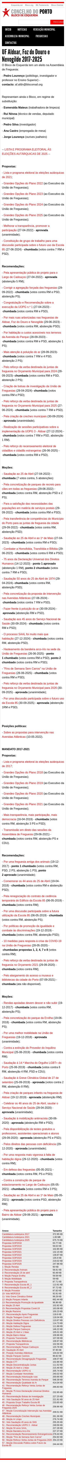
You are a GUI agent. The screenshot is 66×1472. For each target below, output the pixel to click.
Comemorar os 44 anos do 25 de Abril (27, 881)
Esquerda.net (17, 5)
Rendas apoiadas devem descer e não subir (30, 1002)
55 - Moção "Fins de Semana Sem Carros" (22, 1437)
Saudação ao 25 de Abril (19, 473)
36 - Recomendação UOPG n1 (16, 1371)
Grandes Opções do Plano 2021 (23, 804)
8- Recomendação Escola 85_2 (17, 1287)
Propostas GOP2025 (12, 1264)
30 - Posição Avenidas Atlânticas (17, 1353)
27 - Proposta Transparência (15, 1344)
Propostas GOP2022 (12, 1255)
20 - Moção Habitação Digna (15, 1323)
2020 (40, 793)
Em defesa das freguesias (19, 1169)
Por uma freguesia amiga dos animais (27, 861)
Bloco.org (29, 5)
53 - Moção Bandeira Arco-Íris (16, 1431)
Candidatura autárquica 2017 (15, 1234)
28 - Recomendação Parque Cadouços (20, 1347)
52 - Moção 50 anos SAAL (14, 1428)
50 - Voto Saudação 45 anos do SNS (19, 1422)
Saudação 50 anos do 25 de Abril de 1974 (29, 578)
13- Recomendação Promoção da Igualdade (23, 1302)
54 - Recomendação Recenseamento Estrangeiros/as (27, 1434)
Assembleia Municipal (17, 36)
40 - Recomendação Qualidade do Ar (19, 1382)
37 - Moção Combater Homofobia (17, 1374)
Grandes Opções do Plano (20, 793)
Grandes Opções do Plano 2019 (24, 783)
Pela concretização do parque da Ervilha (28, 1017)
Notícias (22, 29)
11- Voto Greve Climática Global (17, 1296)
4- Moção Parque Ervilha (13, 1276)
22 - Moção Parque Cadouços (16, 1329)
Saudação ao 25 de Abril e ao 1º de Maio (29, 538)
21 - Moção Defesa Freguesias (16, 1326)
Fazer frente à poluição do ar (21, 608)
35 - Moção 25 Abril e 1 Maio (15, 1368)
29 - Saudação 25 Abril (12, 1350)
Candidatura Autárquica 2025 (15, 1240)
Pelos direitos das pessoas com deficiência (30, 1144)
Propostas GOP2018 (12, 1243)
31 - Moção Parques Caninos (15, 1356)
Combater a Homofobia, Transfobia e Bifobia (31, 548)
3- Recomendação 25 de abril (16, 1273)
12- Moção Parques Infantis (15, 1299)
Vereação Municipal (44, 29)
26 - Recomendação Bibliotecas (17, 1341)
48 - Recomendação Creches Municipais (21, 1416)
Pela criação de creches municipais (25, 416)
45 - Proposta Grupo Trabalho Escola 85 (21, 1402)
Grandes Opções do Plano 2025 (23, 215)
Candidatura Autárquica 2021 (15, 1237)
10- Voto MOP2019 (11, 1293)
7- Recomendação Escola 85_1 (17, 1284)
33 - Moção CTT (9, 1362)
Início (8, 29)
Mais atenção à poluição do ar (22, 352)
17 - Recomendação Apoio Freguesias (20, 1314)
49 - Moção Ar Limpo (12, 1419)
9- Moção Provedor (11, 1290)
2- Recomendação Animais (14, 1270)
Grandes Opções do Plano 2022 (23, 183)
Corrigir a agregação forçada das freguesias (30, 287)
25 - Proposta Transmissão (14, 1338)
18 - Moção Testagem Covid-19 (17, 1317)
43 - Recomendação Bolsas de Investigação (22, 1396)
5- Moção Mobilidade (12, 1279)
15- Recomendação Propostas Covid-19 (21, 1308)
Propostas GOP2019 (12, 1246)
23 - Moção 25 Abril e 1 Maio (15, 1332)
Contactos (11, 43)
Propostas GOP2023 (12, 1258)
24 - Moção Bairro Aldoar (14, 1335)
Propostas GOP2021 (12, 1252)
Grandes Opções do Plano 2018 (23, 772)
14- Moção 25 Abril (11, 1305)
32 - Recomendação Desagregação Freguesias (24, 1359)
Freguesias (42, 36)
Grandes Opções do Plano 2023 (23, 193)
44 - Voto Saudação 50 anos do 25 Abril (20, 1399)
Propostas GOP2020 (12, 1249)
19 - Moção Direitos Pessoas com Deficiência (23, 1320)
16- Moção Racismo (11, 1311)
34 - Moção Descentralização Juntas (19, 1365)
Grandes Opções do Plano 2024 (23, 204)
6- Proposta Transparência (14, 1281)
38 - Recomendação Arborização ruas (19, 1377)
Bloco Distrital (57, 5)
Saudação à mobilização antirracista (26, 1118)
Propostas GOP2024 (12, 1261)
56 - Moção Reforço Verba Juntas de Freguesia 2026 (27, 1440)
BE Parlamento (42, 5)
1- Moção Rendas (10, 1267)
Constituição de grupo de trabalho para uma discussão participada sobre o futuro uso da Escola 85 (33, 245)
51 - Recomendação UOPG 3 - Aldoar (19, 1425)
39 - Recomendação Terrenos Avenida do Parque (25, 1380)
